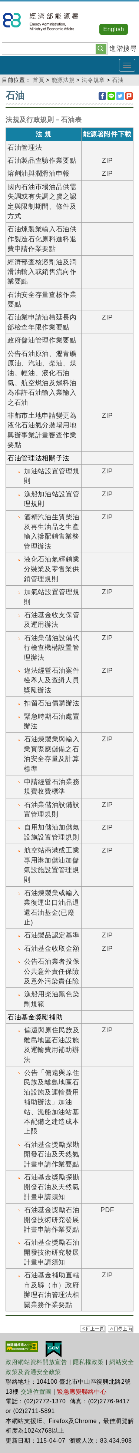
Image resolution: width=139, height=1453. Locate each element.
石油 (117, 80)
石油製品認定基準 (51, 935)
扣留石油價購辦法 (51, 703)
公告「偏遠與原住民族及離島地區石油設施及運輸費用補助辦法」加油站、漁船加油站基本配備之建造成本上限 (51, 1102)
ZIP (107, 160)
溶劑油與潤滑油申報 (38, 173)
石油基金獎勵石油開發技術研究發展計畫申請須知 (51, 1252)
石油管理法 (24, 147)
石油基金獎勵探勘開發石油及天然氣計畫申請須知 (51, 1187)
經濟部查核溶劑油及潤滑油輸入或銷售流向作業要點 (42, 271)
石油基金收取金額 (51, 948)
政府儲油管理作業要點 (42, 340)
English (113, 29)
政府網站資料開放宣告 (36, 1362)
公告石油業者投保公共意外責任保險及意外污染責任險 (51, 971)
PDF (107, 1210)
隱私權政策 (88, 1362)
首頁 (38, 80)
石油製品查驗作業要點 (42, 160)
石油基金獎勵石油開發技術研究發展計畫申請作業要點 (51, 1219)
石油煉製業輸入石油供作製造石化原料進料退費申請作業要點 (42, 238)
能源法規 (63, 80)
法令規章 (93, 80)
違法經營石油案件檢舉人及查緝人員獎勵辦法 (51, 680)
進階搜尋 (123, 48)
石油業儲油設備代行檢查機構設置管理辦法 (51, 647)
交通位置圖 (36, 1392)
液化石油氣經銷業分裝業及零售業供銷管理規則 (51, 569)
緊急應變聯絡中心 (81, 1392)
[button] (101, 48)
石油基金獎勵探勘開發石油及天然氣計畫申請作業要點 (51, 1154)
